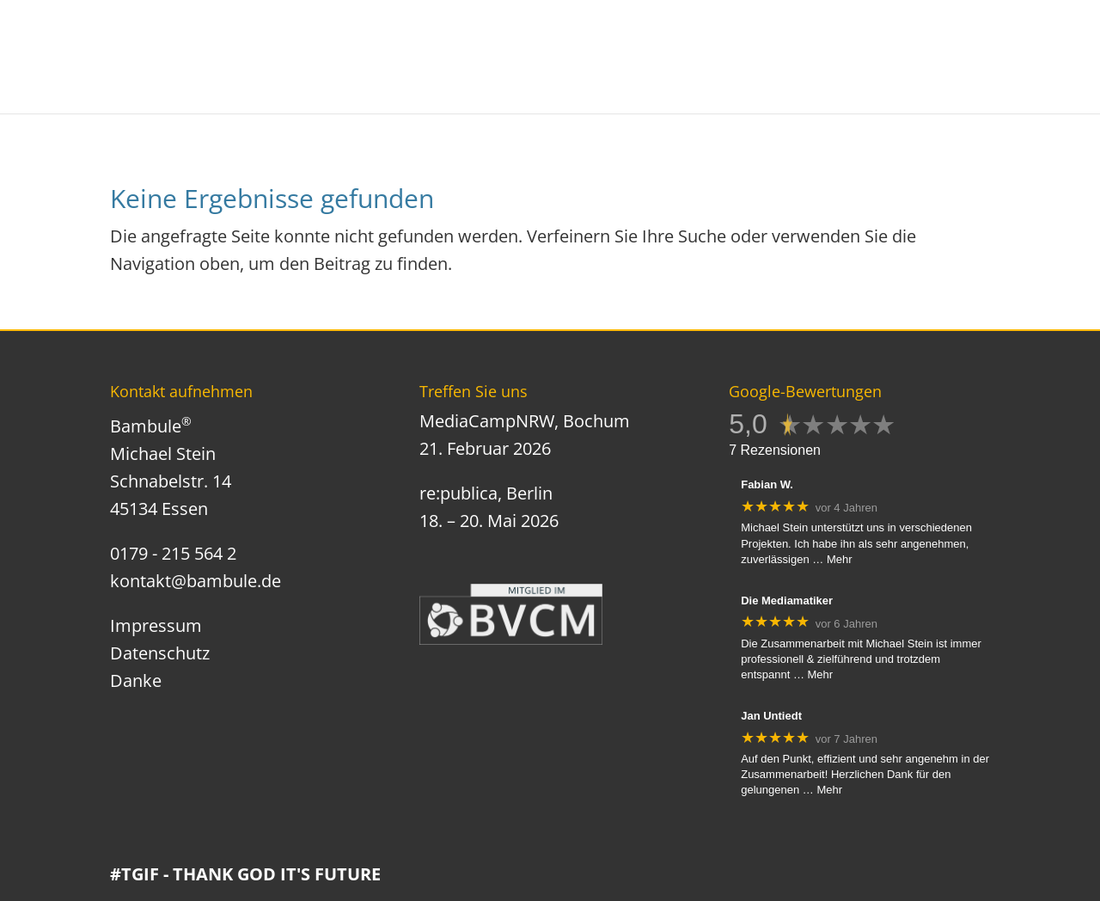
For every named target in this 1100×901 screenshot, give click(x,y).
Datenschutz (160, 653)
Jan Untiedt (771, 715)
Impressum (156, 625)
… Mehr (832, 559)
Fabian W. (767, 484)
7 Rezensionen (775, 450)
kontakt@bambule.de (195, 580)
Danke (136, 680)
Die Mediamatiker (787, 600)
